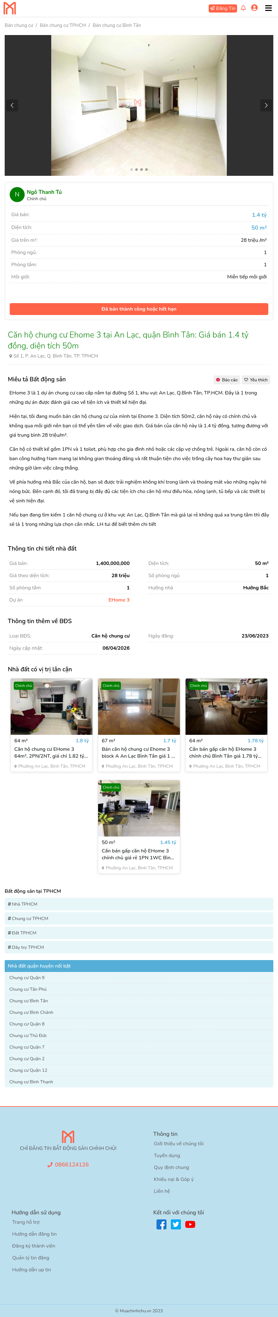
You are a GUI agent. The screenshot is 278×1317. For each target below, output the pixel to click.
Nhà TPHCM (24, 904)
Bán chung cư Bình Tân (117, 25)
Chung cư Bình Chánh (31, 1012)
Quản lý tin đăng (30, 1257)
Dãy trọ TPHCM (28, 947)
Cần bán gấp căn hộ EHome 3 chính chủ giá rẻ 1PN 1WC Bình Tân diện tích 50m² (137, 854)
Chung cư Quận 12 (28, 1070)
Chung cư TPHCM (30, 918)
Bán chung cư (19, 25)
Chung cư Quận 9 (27, 977)
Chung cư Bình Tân (28, 1001)
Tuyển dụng (167, 1155)
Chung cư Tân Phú (28, 989)
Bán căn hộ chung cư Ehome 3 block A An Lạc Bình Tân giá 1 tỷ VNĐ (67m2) (139, 753)
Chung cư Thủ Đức (28, 1035)
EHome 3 (119, 600)
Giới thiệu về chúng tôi (179, 1143)
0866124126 (72, 1164)
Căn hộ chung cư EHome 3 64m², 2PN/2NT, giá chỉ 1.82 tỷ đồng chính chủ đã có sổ (49, 753)
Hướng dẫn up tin (31, 1269)
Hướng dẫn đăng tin (34, 1234)
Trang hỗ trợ (25, 1222)
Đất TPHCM (24, 933)
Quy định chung (171, 1167)
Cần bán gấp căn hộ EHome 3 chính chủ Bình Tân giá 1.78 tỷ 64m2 (223, 753)
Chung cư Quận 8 (27, 1024)
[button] (266, 105)
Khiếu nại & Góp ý (174, 1179)
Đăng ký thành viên (33, 1246)
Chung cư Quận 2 (27, 1058)
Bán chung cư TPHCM (63, 25)
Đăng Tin (226, 8)
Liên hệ (162, 1191)
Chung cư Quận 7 (27, 1047)
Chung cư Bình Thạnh (31, 1082)
